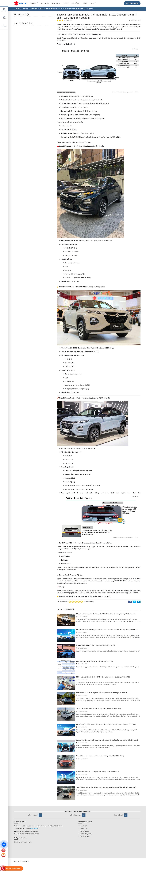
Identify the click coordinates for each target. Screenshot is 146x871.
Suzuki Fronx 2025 (64, 34)
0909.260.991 (132, 3)
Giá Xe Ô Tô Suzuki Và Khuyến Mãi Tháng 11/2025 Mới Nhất (97, 750)
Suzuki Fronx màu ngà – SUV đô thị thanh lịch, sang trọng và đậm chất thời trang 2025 (106, 762)
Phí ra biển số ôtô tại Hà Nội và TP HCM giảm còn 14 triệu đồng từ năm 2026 (103, 677)
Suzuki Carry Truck (84, 804)
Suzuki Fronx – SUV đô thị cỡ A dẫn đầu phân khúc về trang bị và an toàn (101, 693)
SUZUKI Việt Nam (64, 819)
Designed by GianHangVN (21, 831)
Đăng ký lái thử (35, 785)
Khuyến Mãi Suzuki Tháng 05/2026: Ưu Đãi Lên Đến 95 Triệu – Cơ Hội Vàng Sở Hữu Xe (107, 630)
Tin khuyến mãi (121, 785)
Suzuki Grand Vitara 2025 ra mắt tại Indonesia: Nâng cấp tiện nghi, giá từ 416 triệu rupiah (107, 731)
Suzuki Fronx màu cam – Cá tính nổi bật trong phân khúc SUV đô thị (100, 743)
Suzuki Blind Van (84, 806)
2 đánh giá (69, 20)
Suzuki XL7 (82, 796)
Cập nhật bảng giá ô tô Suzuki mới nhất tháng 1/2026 (94, 661)
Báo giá (4, 10)
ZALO (3, 844)
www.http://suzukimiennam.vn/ (30, 804)
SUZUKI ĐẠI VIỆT (27, 819)
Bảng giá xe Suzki (77, 785)
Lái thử (4, 18)
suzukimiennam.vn (64, 816)
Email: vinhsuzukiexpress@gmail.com (27, 801)
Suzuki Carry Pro (84, 801)
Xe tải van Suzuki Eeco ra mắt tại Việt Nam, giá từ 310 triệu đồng (98, 708)
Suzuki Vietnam (126, 819)
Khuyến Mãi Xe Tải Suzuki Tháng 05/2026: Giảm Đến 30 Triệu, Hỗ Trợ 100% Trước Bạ (106, 614)
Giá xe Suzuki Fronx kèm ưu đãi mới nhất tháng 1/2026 (95, 645)
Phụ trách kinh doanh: (24, 798)
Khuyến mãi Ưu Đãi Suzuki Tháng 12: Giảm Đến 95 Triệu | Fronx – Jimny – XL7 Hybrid (106, 720)
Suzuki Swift (83, 798)
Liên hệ (4, 25)
